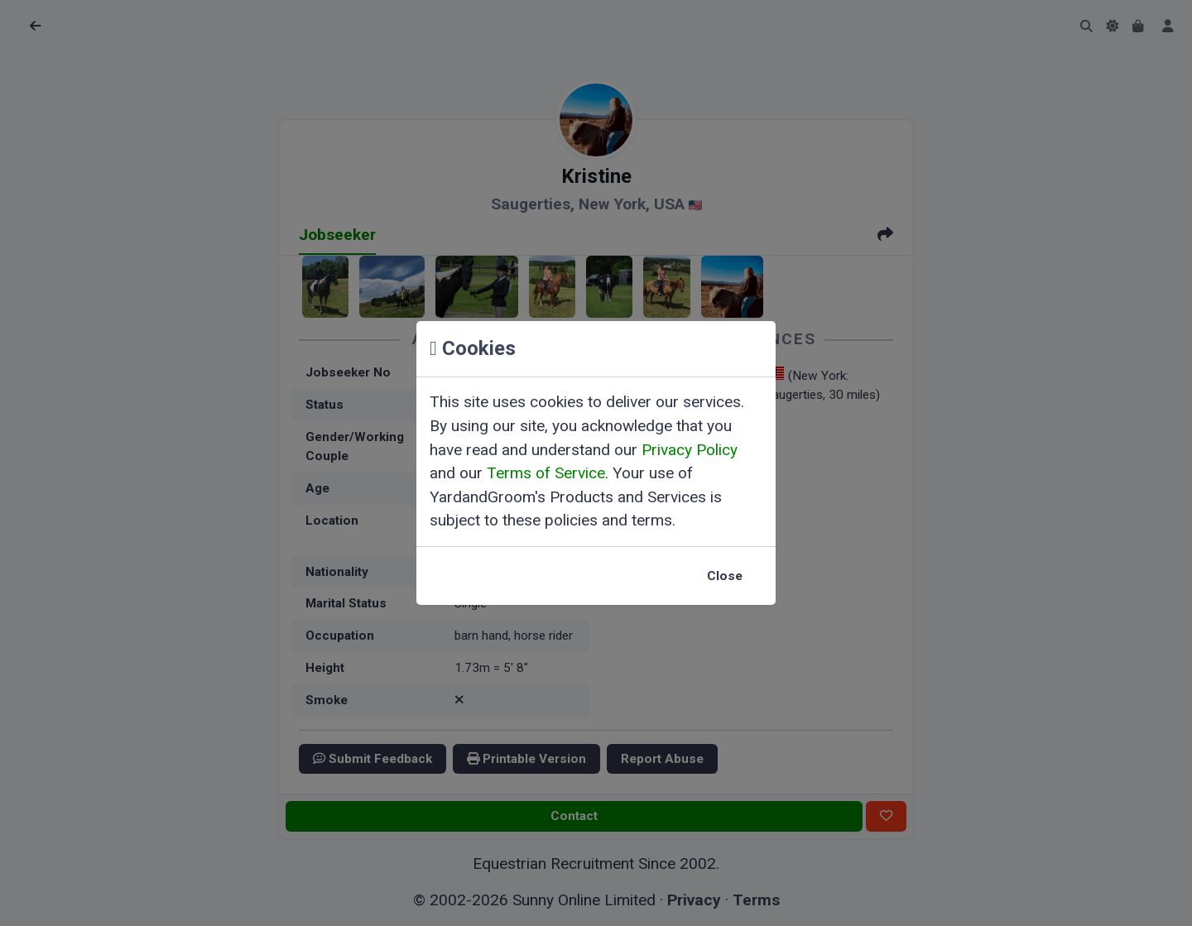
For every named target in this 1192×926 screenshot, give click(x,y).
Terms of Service (546, 472)
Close (725, 576)
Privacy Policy (690, 449)
